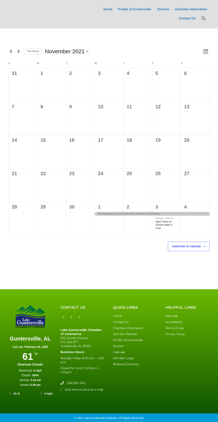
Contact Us (187, 18)
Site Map (171, 316)
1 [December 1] (99, 207)
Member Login (123, 358)
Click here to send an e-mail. (84, 389)
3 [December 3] (156, 207)
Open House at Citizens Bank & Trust (163, 225)
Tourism (163, 9)
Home (108, 9)
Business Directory (126, 364)
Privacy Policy (175, 334)
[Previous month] (10, 51)
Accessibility (173, 322)
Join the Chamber (125, 334)
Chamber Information (191, 9)
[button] (63, 317)
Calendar (119, 352)
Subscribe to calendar (186, 246)
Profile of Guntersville (134, 9)
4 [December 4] (185, 207)
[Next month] (18, 51)
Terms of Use (174, 328)
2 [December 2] (128, 207)
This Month (33, 51)
